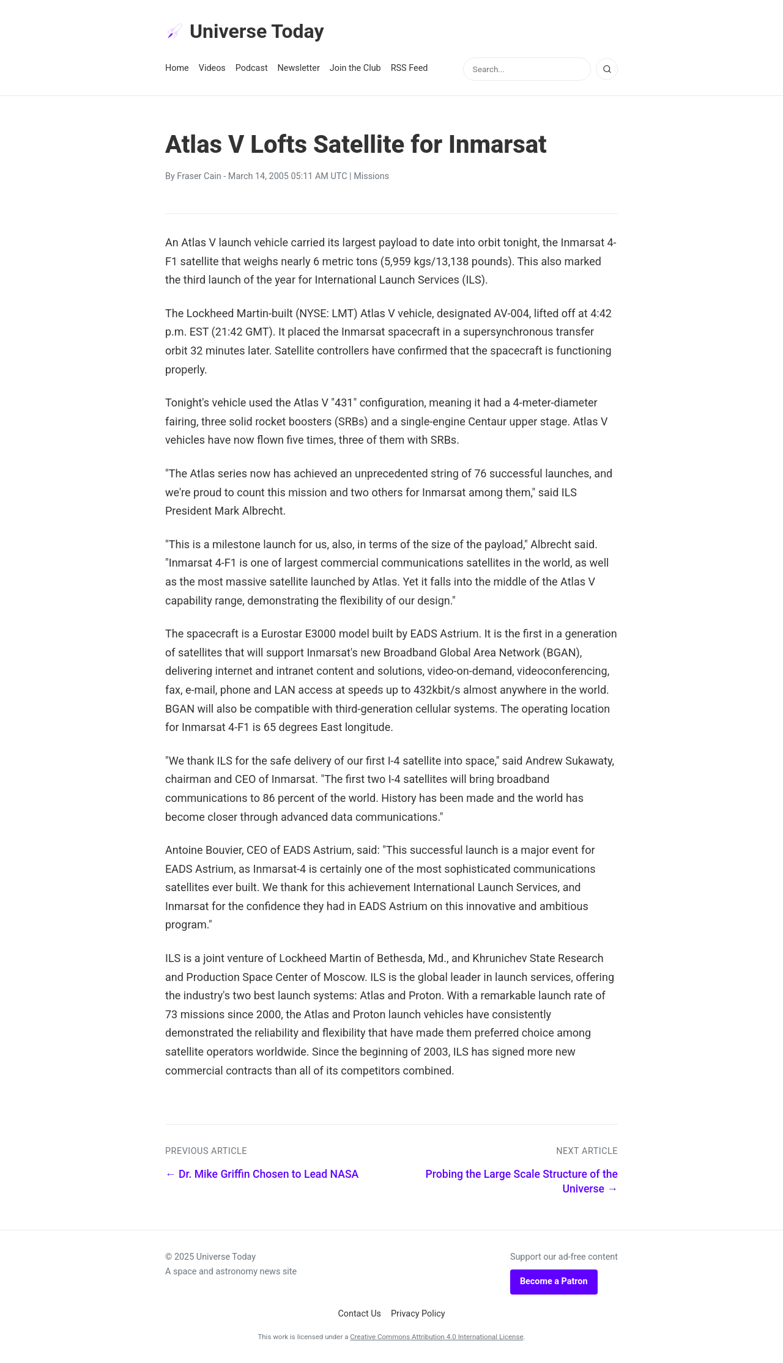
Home (177, 68)
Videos (212, 68)
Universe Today (244, 31)
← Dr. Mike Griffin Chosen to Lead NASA (261, 1174)
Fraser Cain (199, 176)
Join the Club (355, 68)
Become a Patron (554, 1281)
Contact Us (359, 1314)
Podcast (252, 68)
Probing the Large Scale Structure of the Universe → (522, 1182)
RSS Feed (409, 68)
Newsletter (299, 68)
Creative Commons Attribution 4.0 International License (436, 1336)
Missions (371, 176)
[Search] (607, 69)
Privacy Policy (418, 1314)
